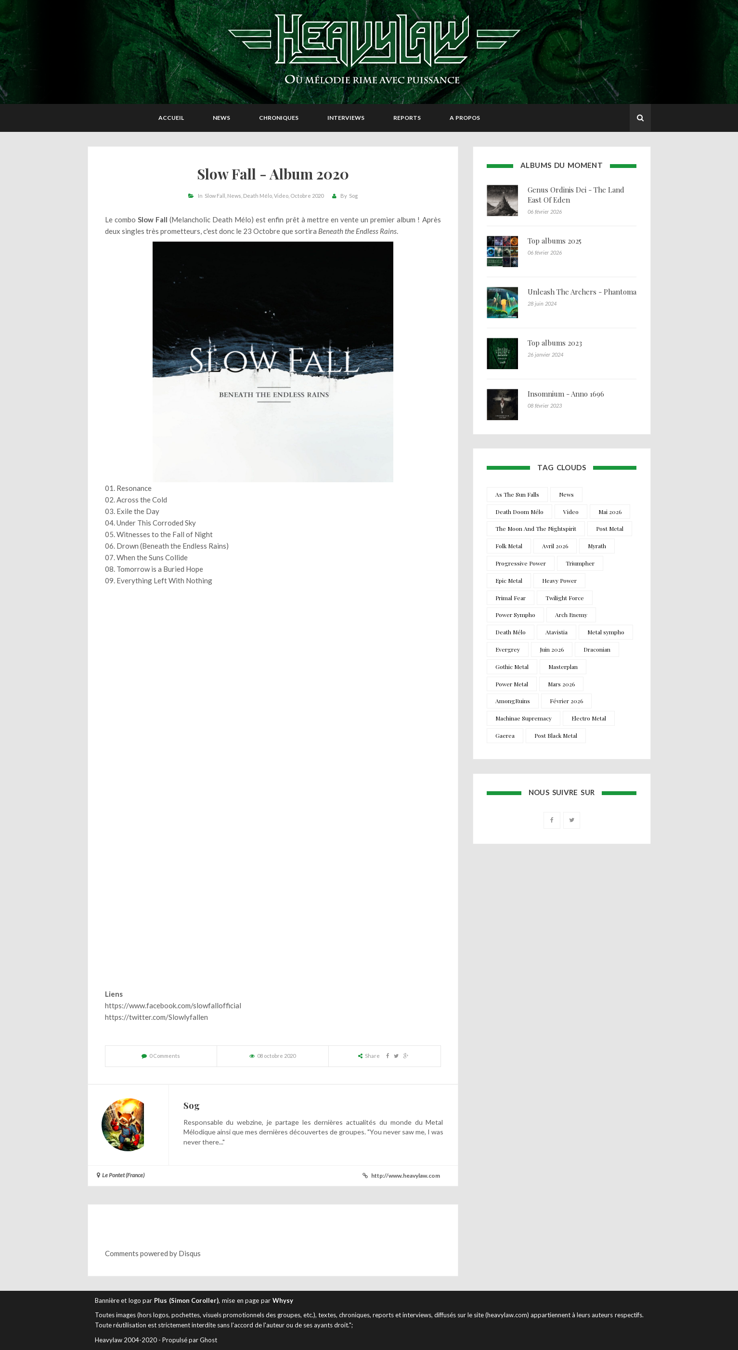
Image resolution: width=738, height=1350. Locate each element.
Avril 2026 (555, 546)
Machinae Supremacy (523, 718)
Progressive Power (520, 563)
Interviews (345, 117)
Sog (353, 196)
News (221, 117)
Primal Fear (510, 598)
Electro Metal (588, 718)
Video (281, 196)
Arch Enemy (571, 614)
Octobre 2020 (307, 196)
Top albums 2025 (555, 240)
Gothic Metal (512, 666)
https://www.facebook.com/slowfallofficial (173, 1005)
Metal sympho (605, 632)
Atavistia (556, 632)
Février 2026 (566, 701)
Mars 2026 (561, 684)
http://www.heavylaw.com (405, 1175)
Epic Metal (508, 580)
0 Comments (164, 1056)
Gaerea (505, 735)
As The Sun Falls (517, 494)
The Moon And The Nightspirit (535, 528)
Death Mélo (257, 196)
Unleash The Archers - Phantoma (582, 291)
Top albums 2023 (555, 342)
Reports (407, 117)
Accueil (171, 117)
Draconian (596, 649)
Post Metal (609, 528)
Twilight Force (564, 598)
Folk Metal (508, 546)
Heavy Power (559, 580)
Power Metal (511, 684)
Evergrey (507, 649)
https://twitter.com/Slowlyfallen (156, 1017)
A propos (465, 117)
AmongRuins (512, 701)
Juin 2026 (552, 649)
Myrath (597, 546)
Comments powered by (153, 1253)
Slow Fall (215, 196)
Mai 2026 (609, 511)
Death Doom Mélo (519, 511)
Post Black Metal (555, 735)
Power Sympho (515, 614)
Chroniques (278, 117)
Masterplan (563, 666)
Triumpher (580, 563)
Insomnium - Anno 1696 (566, 394)
